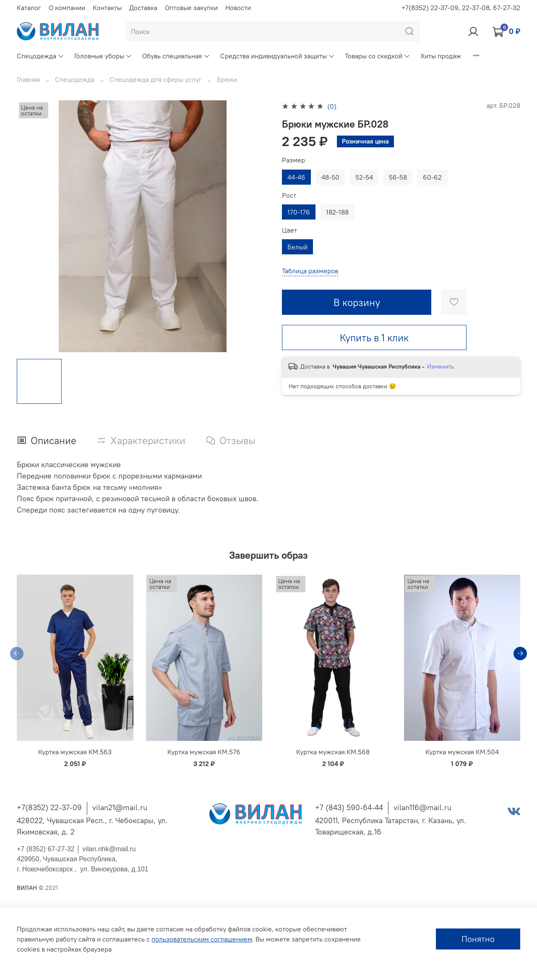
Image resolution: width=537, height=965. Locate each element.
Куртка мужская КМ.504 (462, 752)
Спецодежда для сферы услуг (155, 79)
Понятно (478, 939)
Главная (28, 79)
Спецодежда (40, 56)
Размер (293, 160)
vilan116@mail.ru (422, 807)
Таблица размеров (310, 271)
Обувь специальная (176, 56)
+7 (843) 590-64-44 (349, 807)
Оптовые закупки (191, 7)
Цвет (289, 230)
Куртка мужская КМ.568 (333, 752)
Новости (238, 7)
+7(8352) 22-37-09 (49, 807)
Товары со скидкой (377, 56)
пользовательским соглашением (201, 939)
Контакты (107, 7)
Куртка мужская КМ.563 (75, 752)
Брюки (227, 79)
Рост (289, 195)
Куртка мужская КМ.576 (203, 752)
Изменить (440, 366)
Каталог (29, 7)
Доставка (143, 7)
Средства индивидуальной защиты (277, 56)
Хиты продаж (440, 56)
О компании (67, 7)
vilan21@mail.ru (119, 807)
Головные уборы (103, 56)
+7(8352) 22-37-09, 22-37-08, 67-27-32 (460, 7)
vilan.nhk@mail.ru (109, 849)
